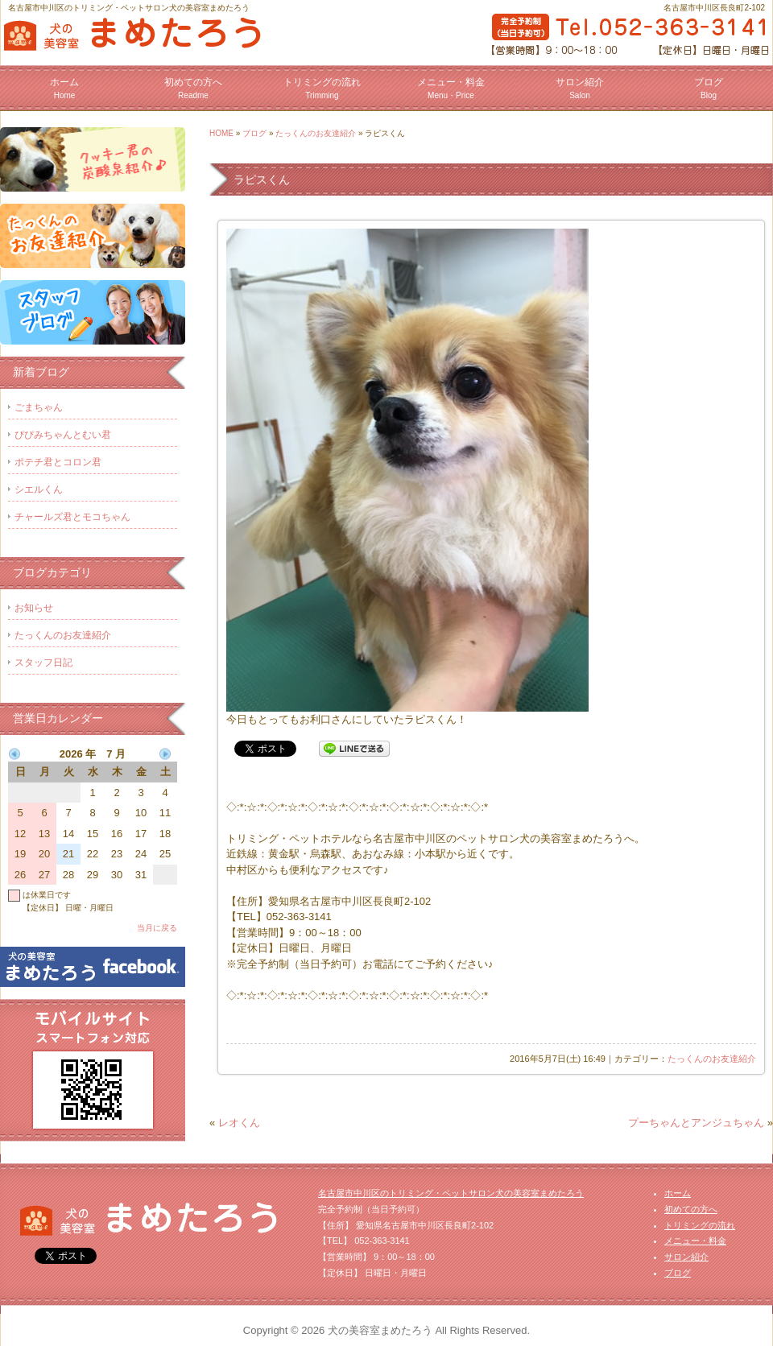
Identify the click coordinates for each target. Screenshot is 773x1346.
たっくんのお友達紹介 (315, 133)
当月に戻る (157, 927)
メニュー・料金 (451, 88)
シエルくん (38, 489)
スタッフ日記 (43, 662)
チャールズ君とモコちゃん (72, 516)
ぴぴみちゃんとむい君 (62, 434)
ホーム (64, 88)
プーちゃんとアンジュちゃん (696, 1123)
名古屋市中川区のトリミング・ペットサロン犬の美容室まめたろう (451, 1193)
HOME (221, 133)
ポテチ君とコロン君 (57, 462)
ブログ (708, 88)
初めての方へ (193, 88)
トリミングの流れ (322, 88)
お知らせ (33, 607)
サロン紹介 (580, 88)
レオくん (239, 1123)
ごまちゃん (38, 407)
